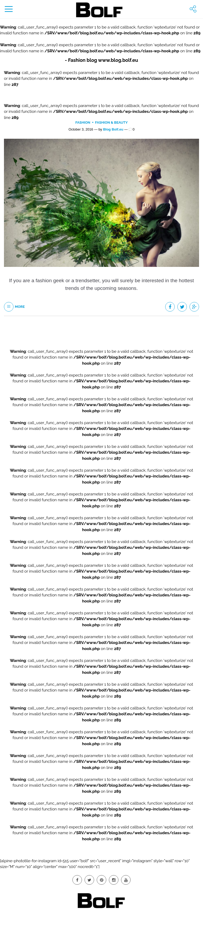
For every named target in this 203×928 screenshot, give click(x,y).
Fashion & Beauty (111, 122)
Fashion (82, 122)
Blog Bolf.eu (113, 129)
